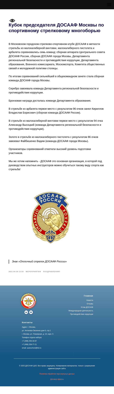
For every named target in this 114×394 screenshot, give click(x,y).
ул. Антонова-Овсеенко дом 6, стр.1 (36, 338)
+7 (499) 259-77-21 (29, 352)
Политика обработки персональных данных (57, 381)
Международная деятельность (80, 318)
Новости (89, 308)
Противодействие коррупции (81, 322)
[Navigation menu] (109, 4)
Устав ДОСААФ (87, 315)
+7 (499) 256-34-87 (29, 349)
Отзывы (90, 311)
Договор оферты (57, 387)
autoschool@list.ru (34, 356)
